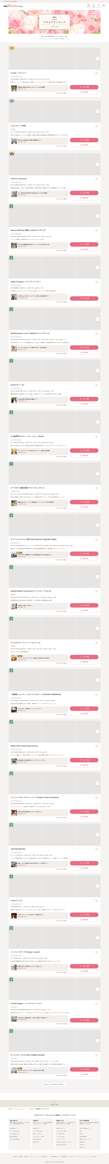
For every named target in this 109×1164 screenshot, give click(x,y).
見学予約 (84, 92)
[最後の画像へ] (98, 59)
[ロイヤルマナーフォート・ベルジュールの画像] (54, 628)
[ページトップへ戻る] (54, 1103)
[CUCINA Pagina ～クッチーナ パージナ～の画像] (54, 989)
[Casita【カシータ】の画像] (54, 371)
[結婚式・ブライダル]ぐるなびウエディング (18, 1109)
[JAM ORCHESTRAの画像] (54, 835)
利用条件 (26, 1156)
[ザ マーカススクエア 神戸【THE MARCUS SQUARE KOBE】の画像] (54, 525)
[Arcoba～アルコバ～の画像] (54, 59)
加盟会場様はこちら (55, 1156)
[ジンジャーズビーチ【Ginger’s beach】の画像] (54, 938)
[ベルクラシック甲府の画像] (54, 112)
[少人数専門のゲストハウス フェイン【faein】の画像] (54, 422)
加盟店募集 (64, 1156)
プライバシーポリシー (35, 1156)
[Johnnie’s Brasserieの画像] (54, 164)
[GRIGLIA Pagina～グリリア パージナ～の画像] (54, 267)
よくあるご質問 (92, 1156)
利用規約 (20, 1156)
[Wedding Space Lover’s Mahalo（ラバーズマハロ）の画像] (54, 319)
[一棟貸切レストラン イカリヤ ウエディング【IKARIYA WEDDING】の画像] (54, 680)
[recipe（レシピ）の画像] (54, 886)
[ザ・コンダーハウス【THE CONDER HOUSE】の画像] (54, 1041)
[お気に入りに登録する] (96, 73)
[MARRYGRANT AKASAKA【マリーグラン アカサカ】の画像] (54, 577)
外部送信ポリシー (45, 1156)
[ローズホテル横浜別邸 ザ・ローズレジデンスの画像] (54, 474)
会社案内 (15, 1156)
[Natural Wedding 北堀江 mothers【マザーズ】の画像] (54, 216)
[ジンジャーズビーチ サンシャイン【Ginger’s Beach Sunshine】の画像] (54, 783)
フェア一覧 (84, 87)
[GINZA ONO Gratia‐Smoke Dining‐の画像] (54, 732)
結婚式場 (32, 1109)
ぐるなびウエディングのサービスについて (77, 1156)
